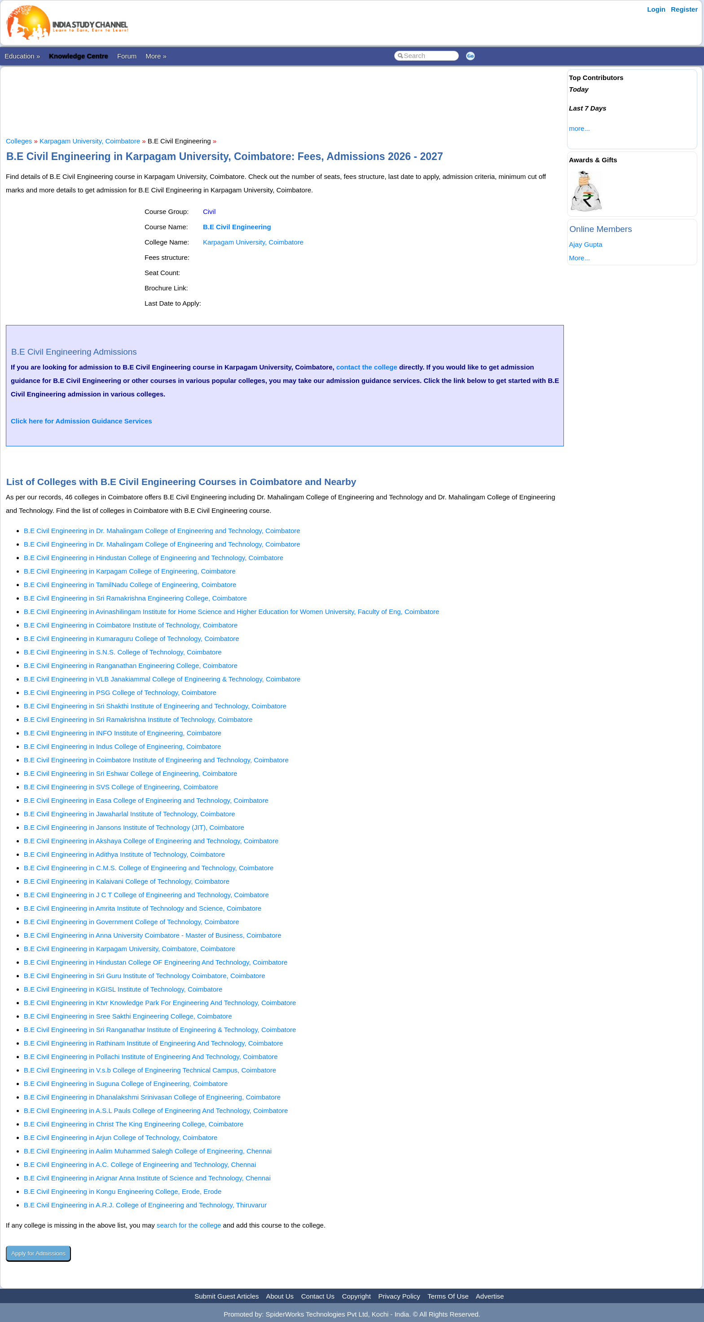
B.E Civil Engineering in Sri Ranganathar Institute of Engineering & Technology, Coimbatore (160, 1029)
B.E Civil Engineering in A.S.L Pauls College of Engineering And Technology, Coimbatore (156, 1110)
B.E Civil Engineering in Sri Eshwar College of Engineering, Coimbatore (130, 773)
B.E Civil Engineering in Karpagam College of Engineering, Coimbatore (130, 571)
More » (156, 56)
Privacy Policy (399, 1296)
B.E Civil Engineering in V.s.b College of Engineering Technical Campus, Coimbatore (150, 1070)
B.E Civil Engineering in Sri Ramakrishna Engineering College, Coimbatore (135, 598)
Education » (22, 56)
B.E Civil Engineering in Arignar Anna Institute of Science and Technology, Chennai (147, 1178)
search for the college (189, 1225)
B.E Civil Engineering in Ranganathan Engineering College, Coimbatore (131, 665)
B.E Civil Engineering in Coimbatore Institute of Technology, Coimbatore (131, 625)
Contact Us (317, 1296)
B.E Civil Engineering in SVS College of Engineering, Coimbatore (121, 787)
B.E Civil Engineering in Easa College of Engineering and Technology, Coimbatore (146, 800)
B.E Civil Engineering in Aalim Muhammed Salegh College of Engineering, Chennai (148, 1151)
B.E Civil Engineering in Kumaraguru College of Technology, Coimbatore (131, 638)
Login (656, 9)
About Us (280, 1296)
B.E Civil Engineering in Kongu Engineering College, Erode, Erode (122, 1191)
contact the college (366, 367)
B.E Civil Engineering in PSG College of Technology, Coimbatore (120, 692)
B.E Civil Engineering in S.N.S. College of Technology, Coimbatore (123, 652)
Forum (126, 56)
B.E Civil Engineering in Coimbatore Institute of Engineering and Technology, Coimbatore (156, 760)
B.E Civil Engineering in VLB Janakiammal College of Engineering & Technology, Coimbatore (162, 679)
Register (684, 9)
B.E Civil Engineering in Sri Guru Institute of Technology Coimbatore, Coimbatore (144, 975)
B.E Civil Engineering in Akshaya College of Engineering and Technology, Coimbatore (151, 841)
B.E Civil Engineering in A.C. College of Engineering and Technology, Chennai (140, 1164)
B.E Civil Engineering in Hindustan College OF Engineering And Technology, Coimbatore (155, 962)
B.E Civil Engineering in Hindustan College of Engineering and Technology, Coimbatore (153, 557)
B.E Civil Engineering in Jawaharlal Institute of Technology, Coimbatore (129, 814)
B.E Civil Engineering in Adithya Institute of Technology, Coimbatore (124, 854)
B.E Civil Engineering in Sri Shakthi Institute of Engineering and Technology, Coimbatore (155, 706)
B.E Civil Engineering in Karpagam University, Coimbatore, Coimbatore (129, 949)
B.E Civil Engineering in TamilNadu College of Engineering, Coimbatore (130, 584)
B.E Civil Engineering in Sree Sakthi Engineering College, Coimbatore (128, 1016)
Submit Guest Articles (226, 1296)
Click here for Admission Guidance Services (81, 421)
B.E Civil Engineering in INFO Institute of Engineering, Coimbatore (122, 733)
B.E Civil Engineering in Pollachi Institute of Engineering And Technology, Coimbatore (151, 1056)
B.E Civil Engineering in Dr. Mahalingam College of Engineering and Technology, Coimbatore (162, 530)
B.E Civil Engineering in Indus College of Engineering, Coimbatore (122, 746)
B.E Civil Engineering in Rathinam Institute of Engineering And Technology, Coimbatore (153, 1043)
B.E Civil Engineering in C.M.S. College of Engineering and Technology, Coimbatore (148, 868)
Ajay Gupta (585, 244)
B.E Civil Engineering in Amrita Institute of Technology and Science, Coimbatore (142, 908)
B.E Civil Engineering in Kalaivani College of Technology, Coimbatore (126, 881)
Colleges (19, 141)
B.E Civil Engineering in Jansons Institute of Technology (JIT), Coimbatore (134, 827)
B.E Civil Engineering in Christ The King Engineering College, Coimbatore (133, 1124)
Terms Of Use (448, 1296)
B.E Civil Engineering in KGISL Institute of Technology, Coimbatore (123, 989)
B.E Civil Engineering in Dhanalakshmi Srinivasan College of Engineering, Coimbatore (152, 1097)
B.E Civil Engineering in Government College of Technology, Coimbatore (131, 922)
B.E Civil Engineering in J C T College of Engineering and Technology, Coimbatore (146, 895)
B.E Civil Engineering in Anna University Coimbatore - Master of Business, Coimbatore (153, 935)
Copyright (356, 1296)
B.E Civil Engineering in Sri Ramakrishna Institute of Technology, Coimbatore (138, 719)
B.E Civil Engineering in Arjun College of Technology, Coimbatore (120, 1137)
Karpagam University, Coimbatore (90, 141)
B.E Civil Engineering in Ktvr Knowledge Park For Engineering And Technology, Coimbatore (160, 1002)
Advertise (490, 1296)
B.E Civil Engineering (237, 227)
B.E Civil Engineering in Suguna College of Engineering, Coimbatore (126, 1083)
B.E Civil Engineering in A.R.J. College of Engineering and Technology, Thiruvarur (145, 1205)
